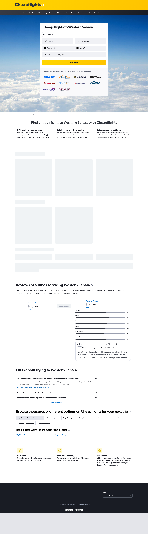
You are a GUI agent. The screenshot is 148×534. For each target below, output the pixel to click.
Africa (23, 114)
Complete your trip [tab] (86, 418)
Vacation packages (46, 13)
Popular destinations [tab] (105, 418)
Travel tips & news (96, 13)
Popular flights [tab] (68, 418)
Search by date (29, 13)
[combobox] (48, 34)
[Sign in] (108, 13)
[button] (56, 48)
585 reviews (32, 310)
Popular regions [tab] (53, 418)
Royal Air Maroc (34, 303)
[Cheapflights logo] (28, 5)
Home (17, 13)
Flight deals (70, 13)
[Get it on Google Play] (68, 510)
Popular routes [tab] (123, 418)
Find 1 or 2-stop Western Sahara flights (32, 388)
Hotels (60, 13)
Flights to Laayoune (62, 435)
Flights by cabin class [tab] (26, 423)
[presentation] (92, 285)
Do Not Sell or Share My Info (67, 504)
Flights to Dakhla (22, 435)
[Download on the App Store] (78, 510)
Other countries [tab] (44, 423)
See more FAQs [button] (56, 402)
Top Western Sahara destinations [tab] (30, 418)
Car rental (82, 13)
